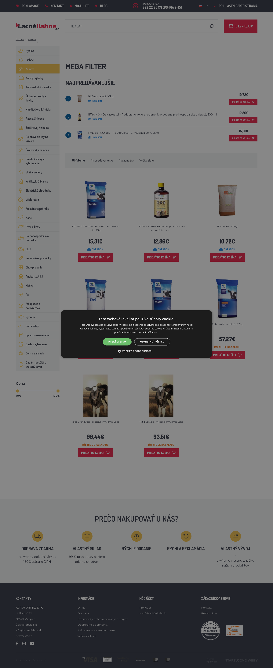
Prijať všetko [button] (117, 341)
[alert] (136, 334)
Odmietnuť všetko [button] (152, 341)
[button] (136, 351)
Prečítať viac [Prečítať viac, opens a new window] (152, 332)
